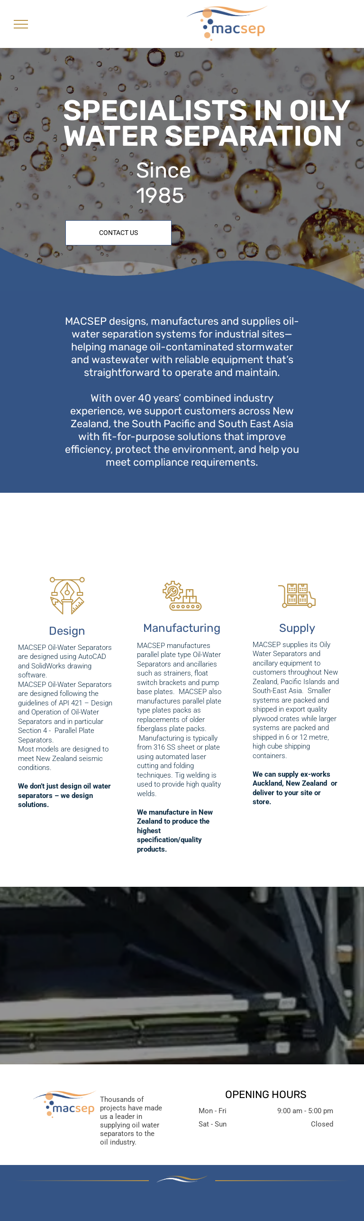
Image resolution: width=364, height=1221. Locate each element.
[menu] (21, 24)
